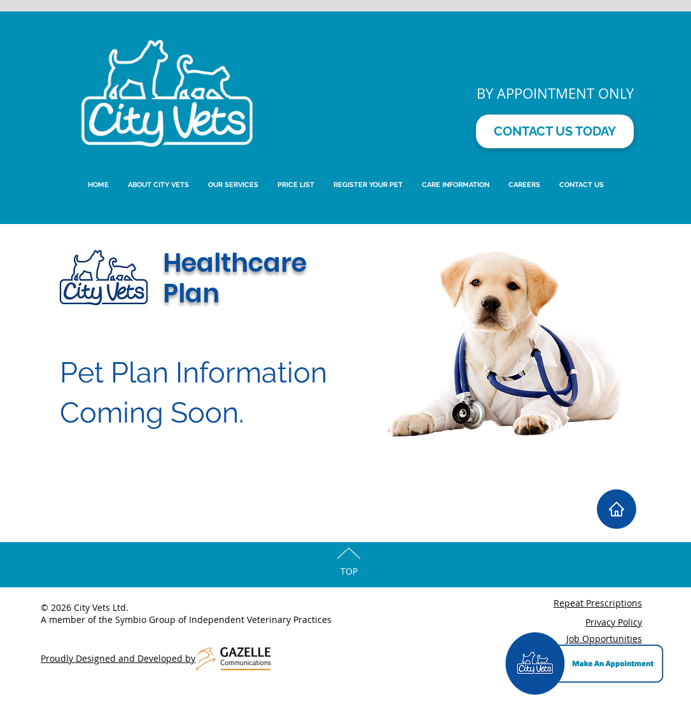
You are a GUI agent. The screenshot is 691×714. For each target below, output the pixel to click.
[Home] (616, 509)
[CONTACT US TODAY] (555, 131)
